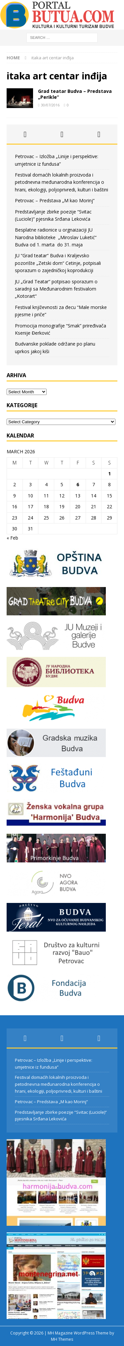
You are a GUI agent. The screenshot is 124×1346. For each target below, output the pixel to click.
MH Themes (62, 1339)
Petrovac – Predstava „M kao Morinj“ (55, 200)
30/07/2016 (50, 104)
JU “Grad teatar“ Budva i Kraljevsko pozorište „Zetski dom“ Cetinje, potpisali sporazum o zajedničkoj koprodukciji (58, 262)
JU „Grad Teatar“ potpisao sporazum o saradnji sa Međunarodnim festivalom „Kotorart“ (56, 288)
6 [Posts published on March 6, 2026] (77, 484)
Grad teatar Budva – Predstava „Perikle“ (75, 94)
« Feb (12, 538)
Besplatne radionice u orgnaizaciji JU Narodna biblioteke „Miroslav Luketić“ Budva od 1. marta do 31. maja (56, 237)
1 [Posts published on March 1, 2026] (109, 473)
